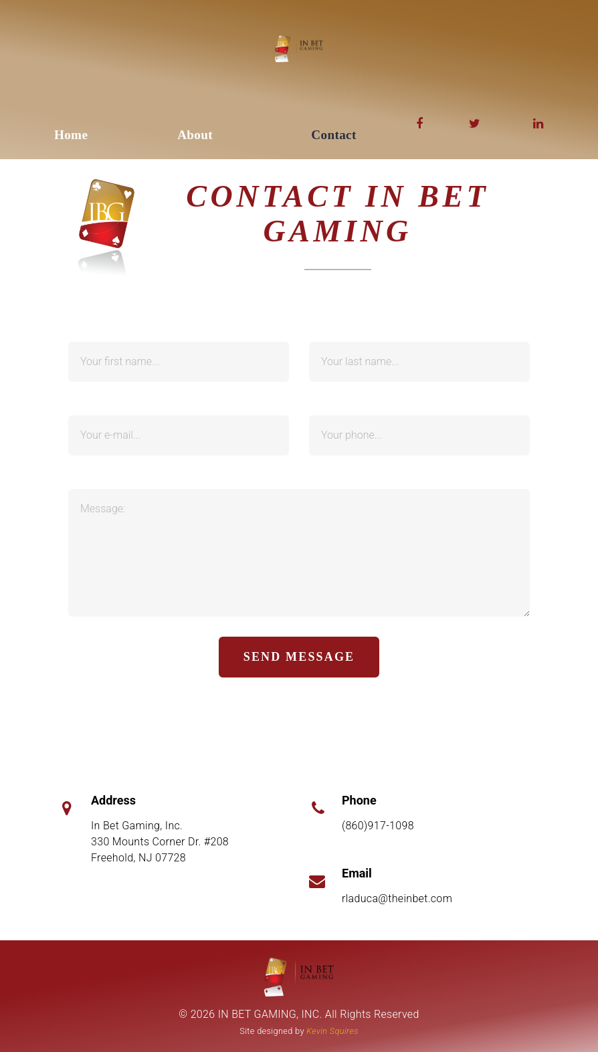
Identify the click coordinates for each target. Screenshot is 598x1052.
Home (71, 135)
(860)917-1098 (378, 825)
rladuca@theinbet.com (397, 898)
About (195, 135)
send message (299, 656)
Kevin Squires (332, 1031)
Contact (333, 135)
